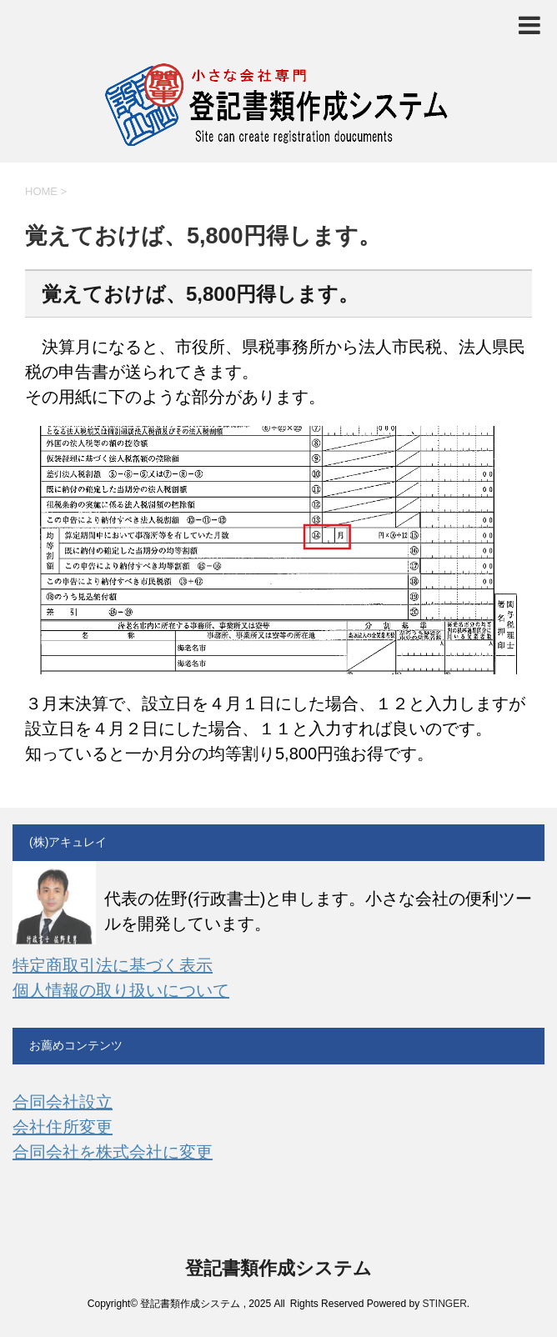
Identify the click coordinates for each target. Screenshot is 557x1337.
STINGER (444, 1303)
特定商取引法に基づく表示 (113, 965)
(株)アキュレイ (68, 842)
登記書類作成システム (278, 1268)
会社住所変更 (63, 1127)
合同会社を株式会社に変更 (113, 1152)
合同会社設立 (63, 1102)
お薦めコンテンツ (76, 1045)
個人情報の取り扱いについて (121, 990)
